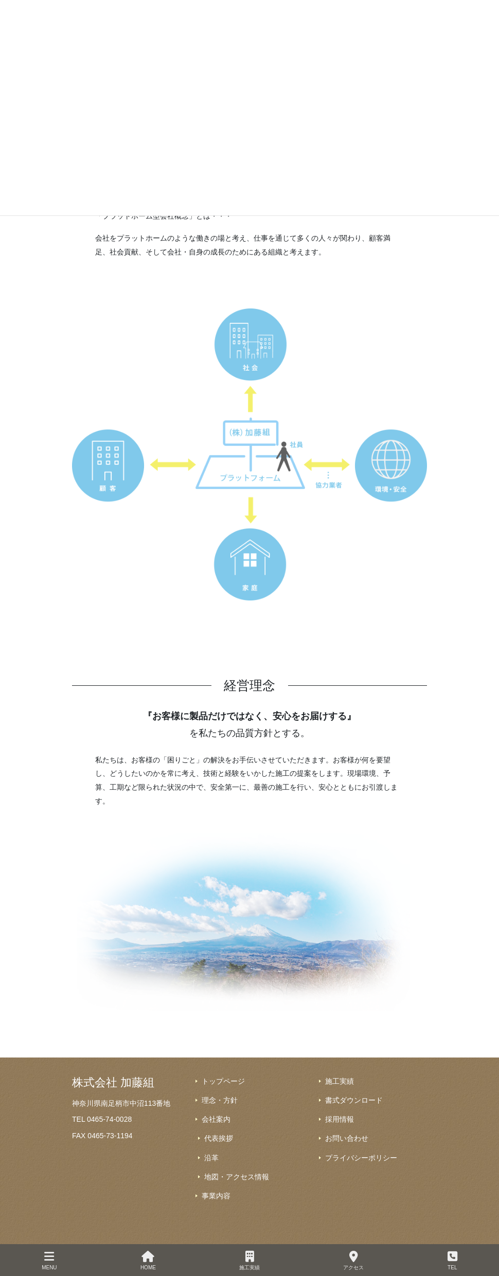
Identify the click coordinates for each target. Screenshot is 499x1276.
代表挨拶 (218, 1138)
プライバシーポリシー (361, 1158)
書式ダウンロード (354, 1100)
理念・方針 (220, 1100)
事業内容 (216, 1196)
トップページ (223, 1081)
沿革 (211, 1158)
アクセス (353, 1260)
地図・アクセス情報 (236, 1177)
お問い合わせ (346, 1138)
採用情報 (339, 1119)
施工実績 (339, 1081)
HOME (148, 1260)
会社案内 (216, 1119)
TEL (452, 1260)
